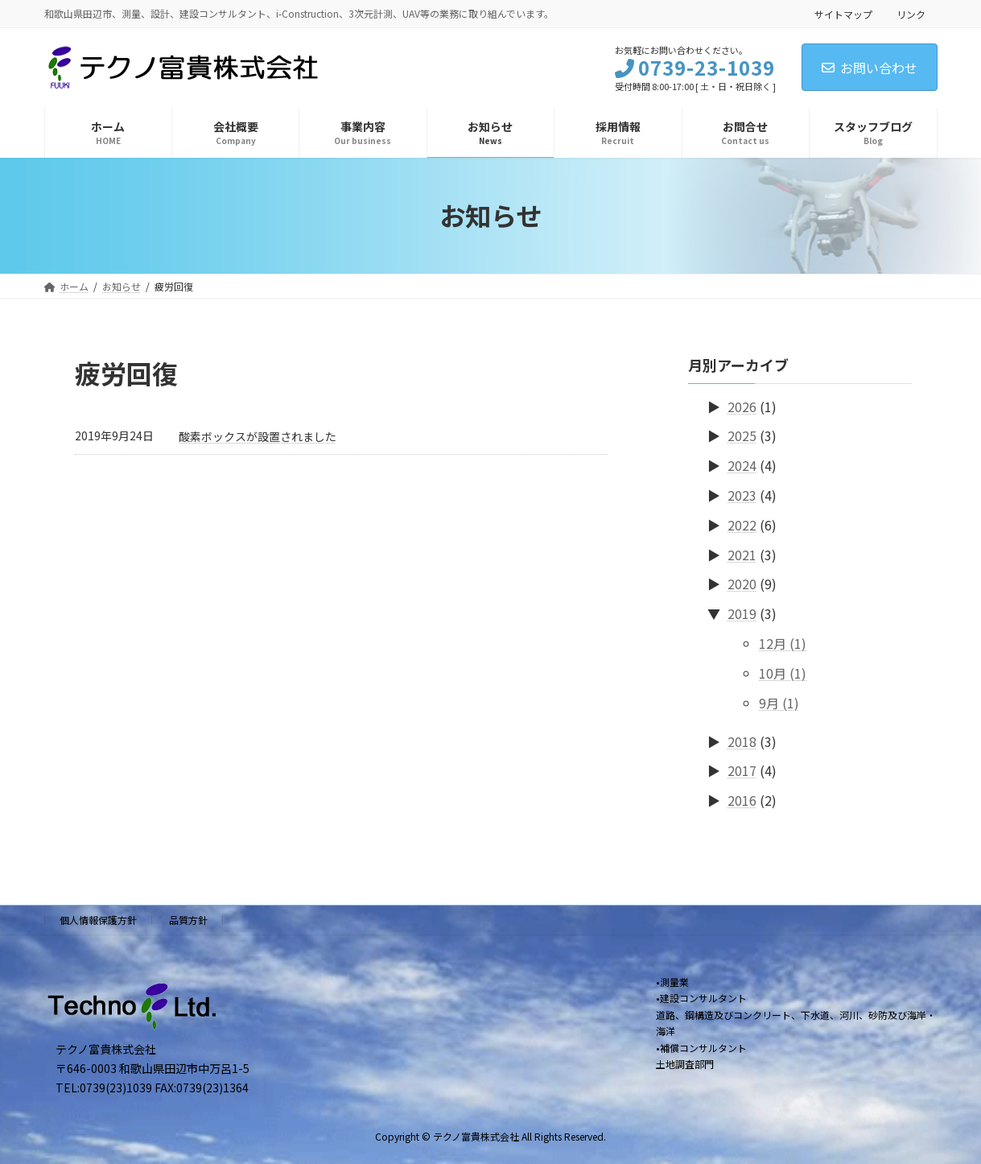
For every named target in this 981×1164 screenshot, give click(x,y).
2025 (742, 435)
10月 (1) (782, 672)
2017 (742, 770)
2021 (742, 553)
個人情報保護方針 (98, 920)
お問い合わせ (869, 67)
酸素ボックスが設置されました (257, 436)
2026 (742, 405)
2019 (742, 613)
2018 (742, 740)
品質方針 (188, 920)
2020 (742, 583)
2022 (742, 524)
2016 (742, 800)
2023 (742, 495)
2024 (742, 465)
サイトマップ (843, 14)
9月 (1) (779, 702)
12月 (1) (782, 643)
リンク (911, 14)
